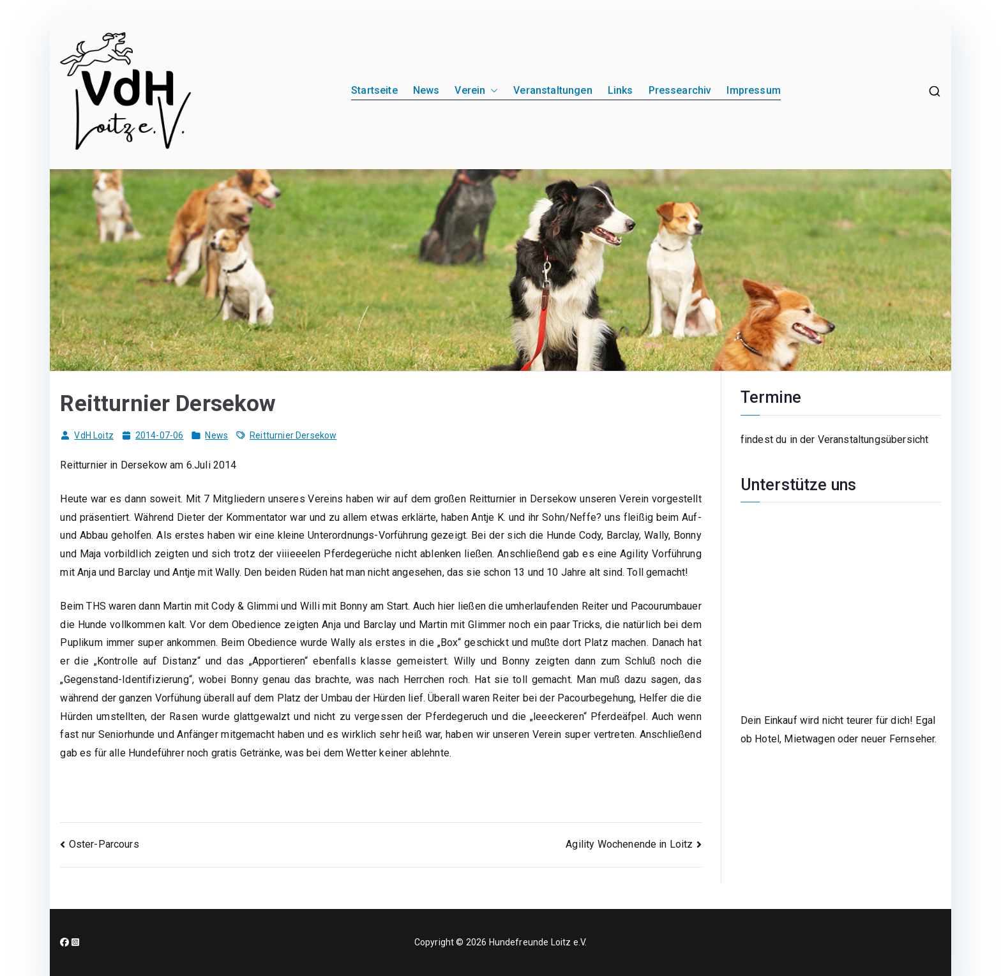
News (426, 90)
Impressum (753, 90)
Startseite (374, 90)
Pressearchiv (680, 90)
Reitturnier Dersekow (293, 435)
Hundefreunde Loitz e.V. (538, 942)
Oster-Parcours (104, 844)
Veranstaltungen (552, 90)
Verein (476, 91)
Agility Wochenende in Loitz (629, 844)
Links (620, 90)
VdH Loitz (93, 435)
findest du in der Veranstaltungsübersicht (835, 439)
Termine (771, 397)
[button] (491, 91)
